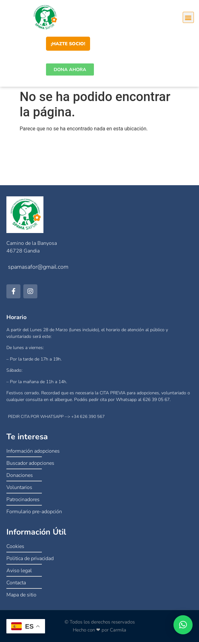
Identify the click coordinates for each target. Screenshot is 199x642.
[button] (188, 17)
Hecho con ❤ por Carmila (99, 630)
